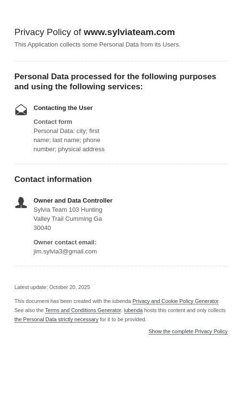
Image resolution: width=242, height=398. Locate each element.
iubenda (133, 310)
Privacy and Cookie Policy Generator (175, 301)
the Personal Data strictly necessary (56, 319)
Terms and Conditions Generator (83, 310)
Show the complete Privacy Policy (188, 331)
